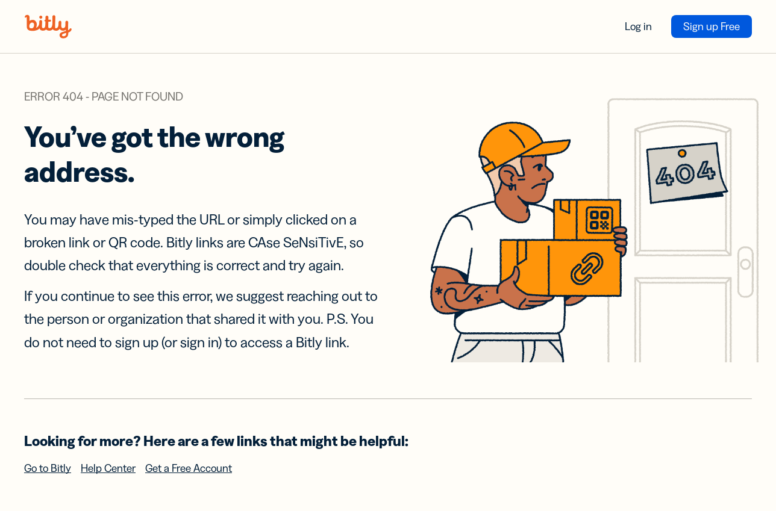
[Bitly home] (48, 26)
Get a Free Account (188, 468)
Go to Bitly (47, 468)
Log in (638, 26)
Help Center (108, 468)
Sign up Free (711, 26)
